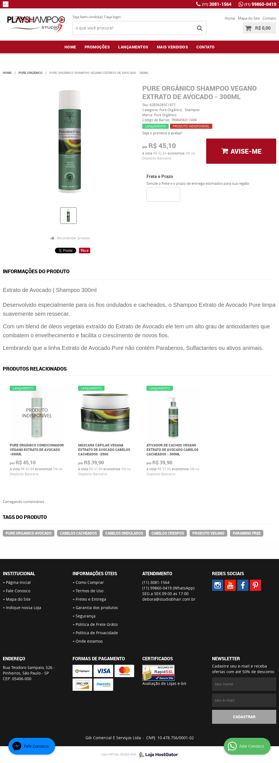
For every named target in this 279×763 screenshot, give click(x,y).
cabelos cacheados (78, 533)
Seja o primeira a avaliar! (162, 132)
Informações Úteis (95, 573)
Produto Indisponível (37, 413)
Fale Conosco (18, 590)
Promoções (97, 47)
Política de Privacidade (97, 632)
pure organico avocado (29, 533)
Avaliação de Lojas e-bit (164, 683)
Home (230, 18)
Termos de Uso (89, 590)
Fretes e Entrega (91, 599)
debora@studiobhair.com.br (169, 599)
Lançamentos (133, 47)
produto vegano (208, 533)
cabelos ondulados (124, 533)
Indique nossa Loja (23, 607)
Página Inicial (18, 582)
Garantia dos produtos (97, 607)
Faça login (112, 16)
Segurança (86, 616)
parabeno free (247, 533)
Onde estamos (89, 641)
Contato (269, 18)
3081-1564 (216, 4)
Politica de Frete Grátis (97, 624)
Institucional (19, 573)
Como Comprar (90, 582)
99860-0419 (260, 4)
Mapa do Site (249, 18)
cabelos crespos (168, 533)
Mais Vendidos (172, 47)
